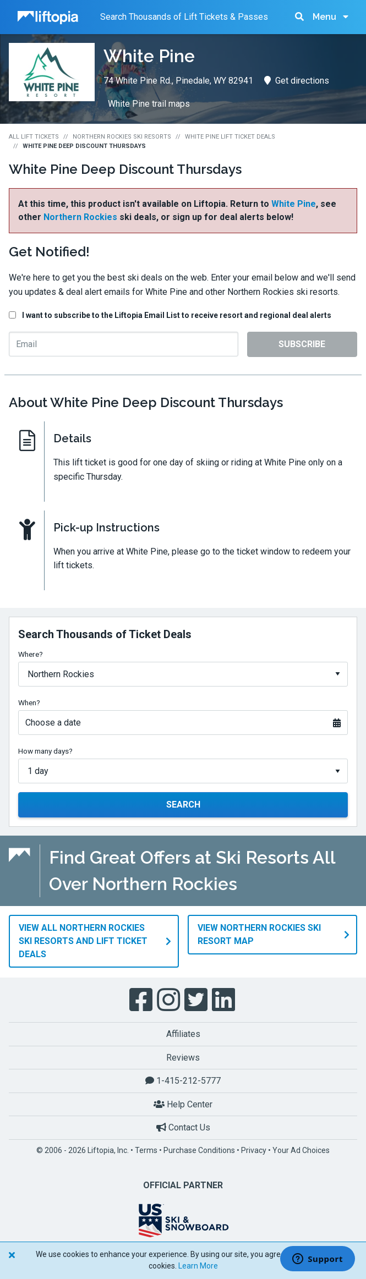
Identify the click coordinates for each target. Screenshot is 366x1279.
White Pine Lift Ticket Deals (230, 136)
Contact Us (183, 1127)
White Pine (293, 204)
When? (29, 702)
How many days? (45, 750)
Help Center (183, 1104)
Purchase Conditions (199, 1149)
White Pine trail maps (149, 103)
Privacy (253, 1149)
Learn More (198, 1265)
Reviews (183, 1057)
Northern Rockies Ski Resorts (122, 136)
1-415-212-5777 (183, 1080)
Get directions (296, 80)
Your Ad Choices (301, 1149)
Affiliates (183, 1033)
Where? (30, 654)
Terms (146, 1149)
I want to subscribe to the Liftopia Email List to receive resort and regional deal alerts (176, 315)
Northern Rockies (80, 217)
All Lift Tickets (34, 136)
